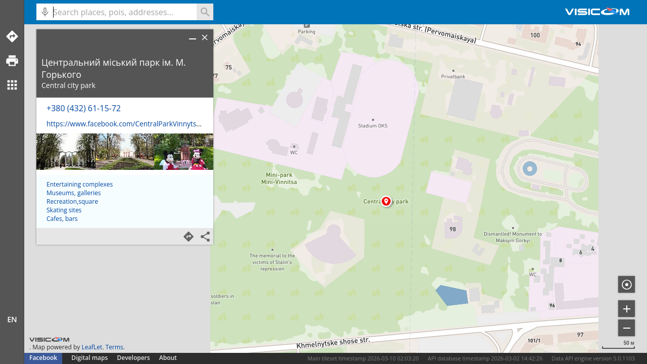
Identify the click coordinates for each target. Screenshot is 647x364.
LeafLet (91, 347)
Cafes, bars (62, 307)
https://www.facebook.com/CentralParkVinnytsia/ (125, 123)
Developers (133, 357)
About (168, 357)
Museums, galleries (74, 281)
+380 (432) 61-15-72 (84, 108)
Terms (114, 347)
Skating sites (64, 298)
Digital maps (90, 357)
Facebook (43, 357)
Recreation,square (72, 290)
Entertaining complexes (80, 272)
